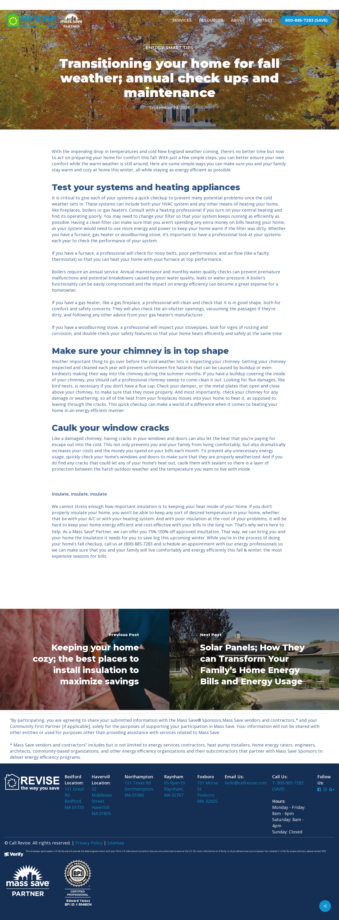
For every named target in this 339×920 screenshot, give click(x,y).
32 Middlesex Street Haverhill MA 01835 (102, 801)
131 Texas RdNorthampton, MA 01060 (139, 789)
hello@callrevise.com (246, 783)
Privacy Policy (89, 843)
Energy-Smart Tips (169, 48)
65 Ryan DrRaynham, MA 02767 (175, 789)
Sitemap (115, 843)
